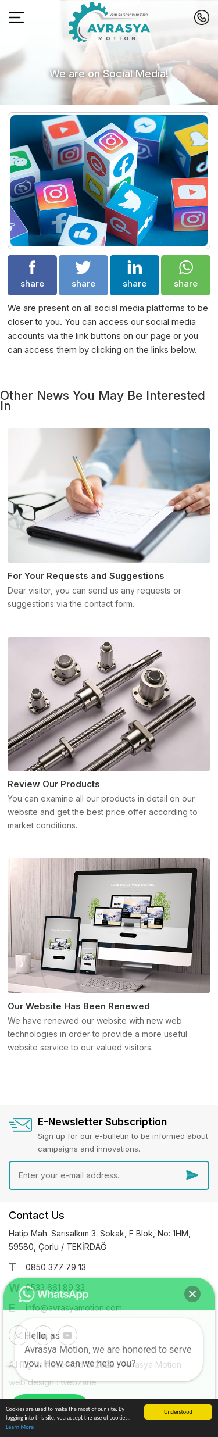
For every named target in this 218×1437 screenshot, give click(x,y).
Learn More (20, 1427)
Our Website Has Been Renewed (79, 1005)
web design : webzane (53, 1382)
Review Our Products (54, 783)
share (32, 274)
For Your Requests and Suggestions (86, 575)
